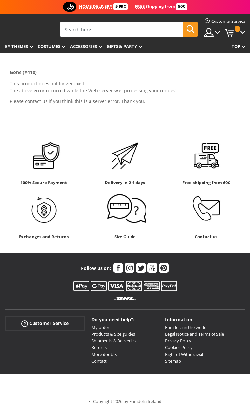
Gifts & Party (122, 46)
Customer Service (45, 323)
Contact (99, 361)
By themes (16, 46)
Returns (99, 347)
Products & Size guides (113, 334)
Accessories (83, 46)
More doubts (104, 354)
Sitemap (173, 361)
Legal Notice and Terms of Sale (194, 334)
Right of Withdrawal (184, 354)
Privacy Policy (178, 341)
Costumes (49, 46)
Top (236, 46)
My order (100, 327)
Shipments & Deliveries (113, 341)
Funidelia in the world (186, 327)
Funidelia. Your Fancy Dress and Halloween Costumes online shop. (28, 28)
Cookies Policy (179, 347)
